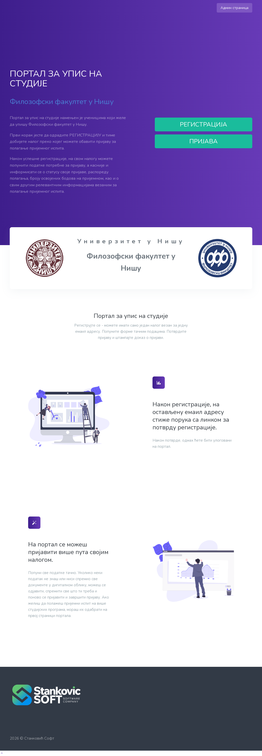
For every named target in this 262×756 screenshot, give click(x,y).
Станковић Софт (39, 738)
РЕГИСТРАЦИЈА (203, 124)
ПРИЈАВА (203, 141)
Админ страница (234, 7)
